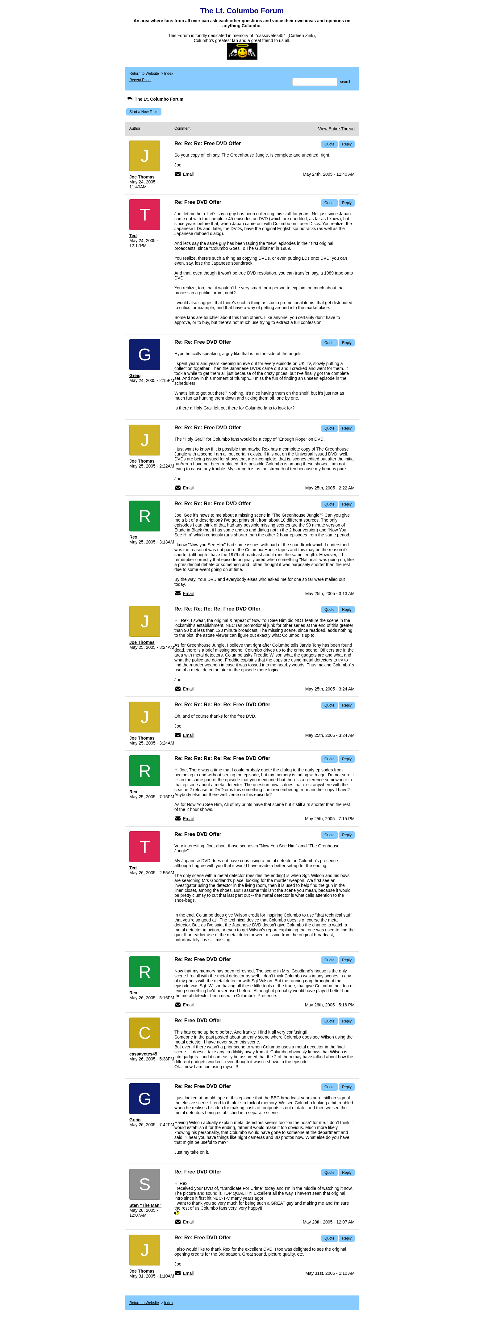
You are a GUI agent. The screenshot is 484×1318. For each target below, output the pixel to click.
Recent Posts (140, 80)
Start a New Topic (143, 112)
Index (168, 73)
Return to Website (144, 73)
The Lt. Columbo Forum (154, 99)
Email (188, 174)
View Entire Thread (336, 128)
